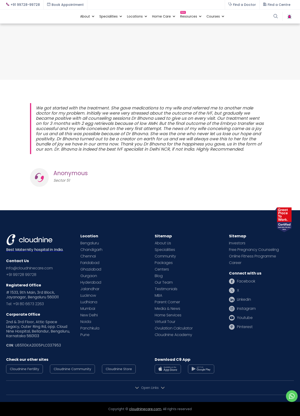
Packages (164, 263)
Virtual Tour (165, 322)
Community (165, 256)
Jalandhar (89, 289)
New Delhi (89, 315)
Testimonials (166, 289)
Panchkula (89, 328)
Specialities (165, 250)
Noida (85, 322)
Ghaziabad (90, 269)
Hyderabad (90, 282)
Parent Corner (167, 302)
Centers (162, 269)
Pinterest (245, 327)
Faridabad (89, 263)
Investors (237, 243)
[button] (85, 16)
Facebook (246, 281)
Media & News (167, 309)
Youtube (245, 318)
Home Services (168, 315)
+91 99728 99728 (21, 275)
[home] (40, 16)
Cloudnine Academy (173, 335)
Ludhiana (88, 302)
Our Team (164, 282)
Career (235, 263)
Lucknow (88, 295)
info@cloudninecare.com (29, 268)
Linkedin (244, 299)
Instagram (246, 309)
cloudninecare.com (145, 409)
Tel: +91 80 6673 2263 (25, 304)
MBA (158, 295)
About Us (163, 243)
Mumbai (87, 309)
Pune (85, 335)
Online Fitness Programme (252, 256)
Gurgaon (88, 276)
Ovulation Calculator (174, 328)
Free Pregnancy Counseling (254, 250)
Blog (159, 276)
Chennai (88, 256)
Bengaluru (89, 243)
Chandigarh (91, 250)
